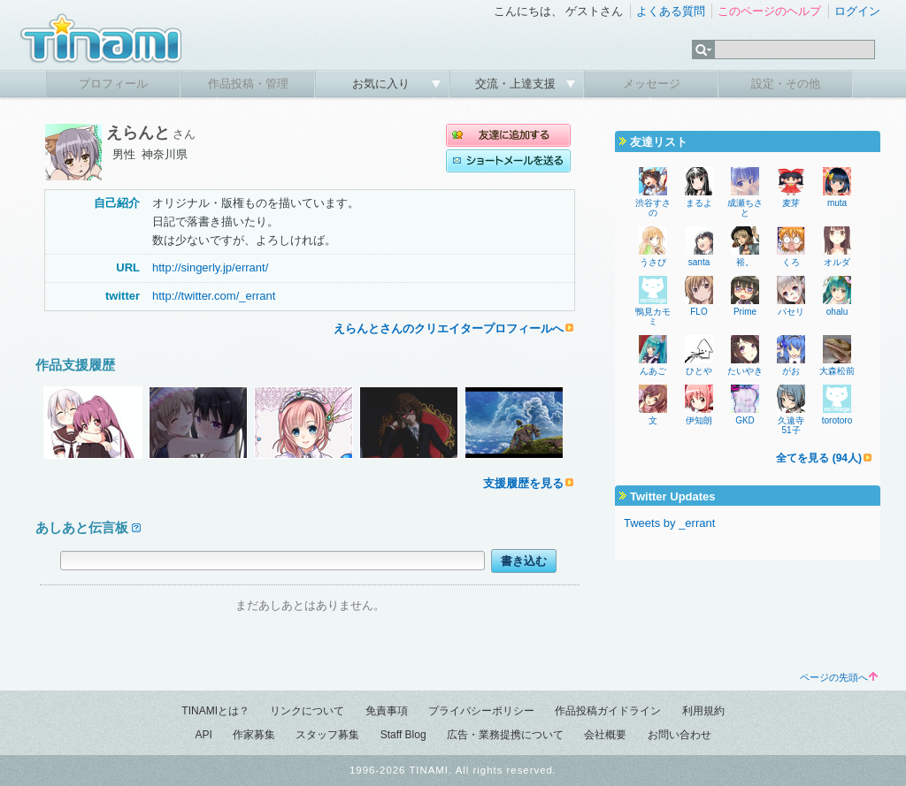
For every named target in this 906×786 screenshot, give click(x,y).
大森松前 (837, 371)
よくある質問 (670, 11)
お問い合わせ (679, 735)
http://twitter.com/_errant (213, 295)
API (203, 735)
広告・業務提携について (505, 735)
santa (699, 262)
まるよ (699, 203)
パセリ (791, 312)
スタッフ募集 (327, 735)
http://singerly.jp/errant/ (210, 267)
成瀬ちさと (745, 207)
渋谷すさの (653, 207)
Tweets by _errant (669, 523)
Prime (744, 312)
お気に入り (382, 83)
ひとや (699, 371)
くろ (791, 262)
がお (791, 371)
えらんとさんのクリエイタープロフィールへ (449, 328)
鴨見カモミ (653, 316)
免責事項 (386, 711)
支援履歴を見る (523, 483)
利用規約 (703, 711)
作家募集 (254, 735)
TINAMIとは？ (215, 711)
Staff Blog (403, 735)
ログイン (857, 11)
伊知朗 (699, 420)
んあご (653, 371)
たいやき (745, 371)
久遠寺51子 (791, 425)
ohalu (837, 312)
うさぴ (653, 262)
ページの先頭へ (839, 677)
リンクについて (307, 711)
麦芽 (791, 203)
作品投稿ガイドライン (608, 711)
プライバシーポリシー (481, 711)
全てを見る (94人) (819, 458)
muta (837, 203)
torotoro (837, 420)
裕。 (745, 262)
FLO (698, 312)
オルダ (837, 262)
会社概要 (605, 735)
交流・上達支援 (517, 83)
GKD (745, 420)
